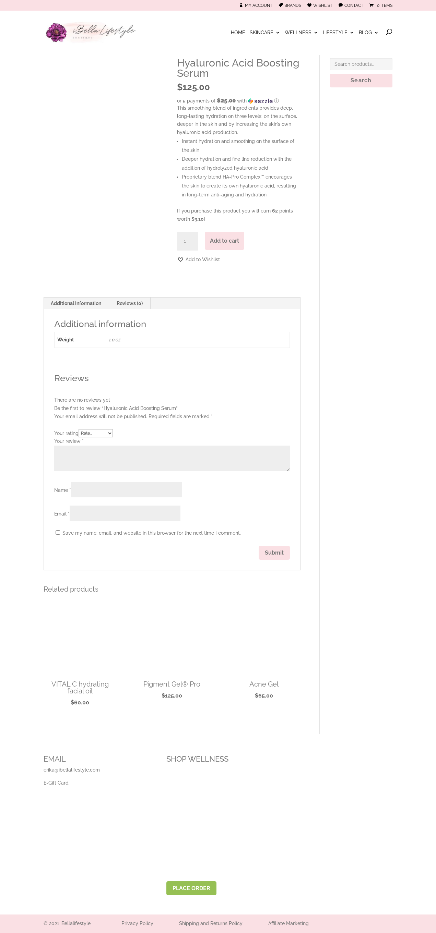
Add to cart (224, 241)
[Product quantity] (187, 241)
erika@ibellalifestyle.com (72, 770)
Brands (292, 5)
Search (361, 80)
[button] (238, 100)
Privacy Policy (137, 923)
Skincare (261, 32)
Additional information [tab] (76, 303)
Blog (365, 32)
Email (62, 514)
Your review (69, 441)
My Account (258, 5)
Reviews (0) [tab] (130, 303)
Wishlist (322, 5)
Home (238, 32)
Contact (353, 5)
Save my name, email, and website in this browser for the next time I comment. (151, 533)
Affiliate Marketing (288, 923)
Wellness (298, 32)
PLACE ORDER (191, 888)
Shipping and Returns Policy (211, 923)
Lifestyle (335, 32)
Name (62, 490)
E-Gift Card (56, 783)
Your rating (66, 433)
